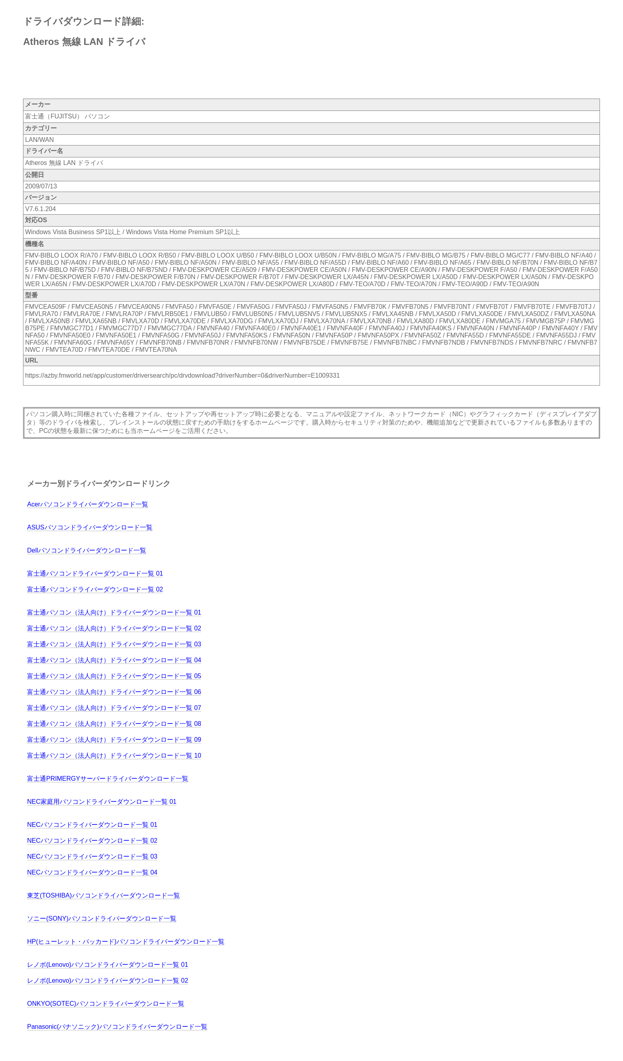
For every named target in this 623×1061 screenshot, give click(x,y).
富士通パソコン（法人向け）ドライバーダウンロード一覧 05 (114, 676)
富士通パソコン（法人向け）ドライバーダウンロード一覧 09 (114, 739)
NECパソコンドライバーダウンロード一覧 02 (92, 840)
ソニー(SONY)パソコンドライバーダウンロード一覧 (101, 918)
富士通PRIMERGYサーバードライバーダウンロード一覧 (107, 778)
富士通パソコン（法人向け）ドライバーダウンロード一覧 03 (114, 644)
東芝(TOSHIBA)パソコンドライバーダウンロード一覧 (103, 895)
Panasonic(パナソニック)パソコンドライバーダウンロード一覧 (117, 1026)
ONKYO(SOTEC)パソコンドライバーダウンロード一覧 (105, 1003)
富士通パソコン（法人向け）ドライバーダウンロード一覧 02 (114, 628)
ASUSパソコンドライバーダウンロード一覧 (90, 527)
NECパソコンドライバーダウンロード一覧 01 (92, 824)
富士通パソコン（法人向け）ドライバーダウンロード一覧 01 (114, 612)
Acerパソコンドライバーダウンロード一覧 (87, 504)
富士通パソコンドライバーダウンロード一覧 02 (95, 589)
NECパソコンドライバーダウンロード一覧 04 (92, 872)
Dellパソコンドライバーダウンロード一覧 (86, 550)
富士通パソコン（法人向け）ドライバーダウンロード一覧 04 (114, 660)
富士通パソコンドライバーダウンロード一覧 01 (95, 573)
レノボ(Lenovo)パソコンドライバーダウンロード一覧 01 (107, 964)
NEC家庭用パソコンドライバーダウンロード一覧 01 (101, 801)
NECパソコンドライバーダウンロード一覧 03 (92, 856)
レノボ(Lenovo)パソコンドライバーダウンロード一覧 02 (107, 980)
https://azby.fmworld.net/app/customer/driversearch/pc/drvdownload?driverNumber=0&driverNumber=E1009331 (182, 375)
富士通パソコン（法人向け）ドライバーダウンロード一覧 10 (114, 755)
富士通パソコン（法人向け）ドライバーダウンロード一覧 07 (114, 707)
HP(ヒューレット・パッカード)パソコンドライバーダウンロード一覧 (125, 941)
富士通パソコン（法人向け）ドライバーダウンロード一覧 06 (114, 692)
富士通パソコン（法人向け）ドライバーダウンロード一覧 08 (114, 723)
